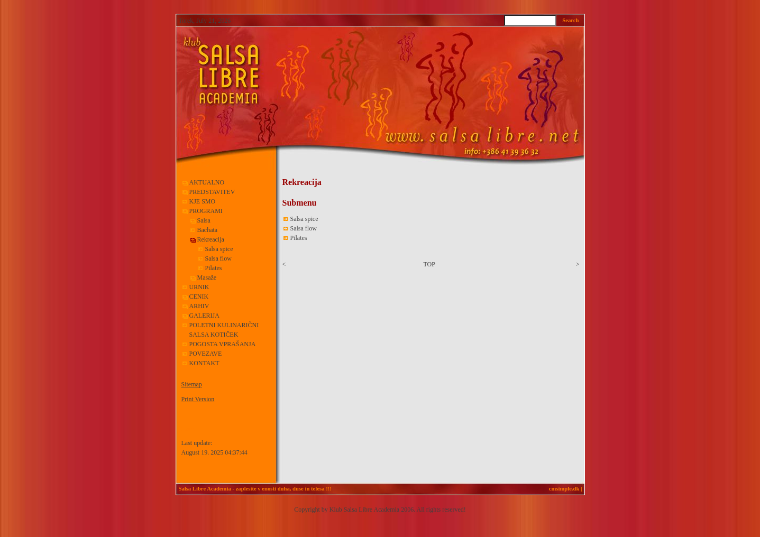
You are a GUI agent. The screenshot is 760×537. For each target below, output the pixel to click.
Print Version (198, 399)
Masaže (207, 277)
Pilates (213, 268)
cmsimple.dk (564, 489)
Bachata (207, 230)
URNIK (199, 287)
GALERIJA (204, 315)
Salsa (203, 220)
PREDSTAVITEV (212, 192)
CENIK (199, 296)
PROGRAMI (206, 211)
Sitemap (191, 384)
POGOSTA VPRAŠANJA (222, 344)
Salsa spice (219, 249)
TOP (429, 264)
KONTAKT (204, 363)
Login (188, 429)
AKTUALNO (207, 182)
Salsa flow (218, 258)
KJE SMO (202, 201)
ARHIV (199, 306)
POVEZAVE (205, 353)
